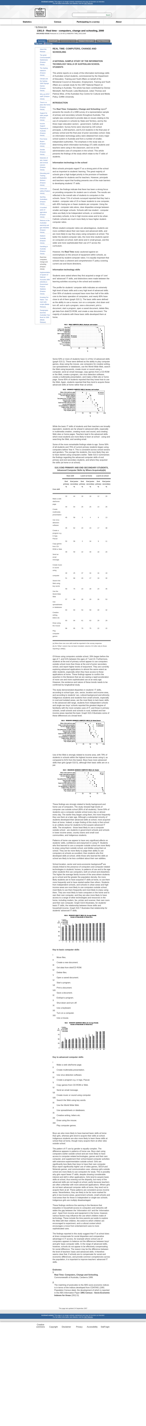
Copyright (53, 1327)
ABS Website (88, 3)
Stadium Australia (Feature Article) (43, 239)
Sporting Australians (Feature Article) (43, 200)
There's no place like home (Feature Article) (45, 106)
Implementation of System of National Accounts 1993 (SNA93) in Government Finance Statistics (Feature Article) (45, 283)
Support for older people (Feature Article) (44, 116)
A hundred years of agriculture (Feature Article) (43, 212)
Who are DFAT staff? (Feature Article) (45, 96)
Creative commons (40, 1326)
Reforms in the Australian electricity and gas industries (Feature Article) (45, 226)
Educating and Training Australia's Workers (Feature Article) (44, 179)
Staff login (105, 1327)
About (119, 22)
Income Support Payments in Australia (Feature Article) (44, 129)
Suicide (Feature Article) (43, 152)
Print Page (48, 43)
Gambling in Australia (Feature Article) (44, 250)
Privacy (79, 1327)
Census (57, 22)
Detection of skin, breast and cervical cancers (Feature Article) (44, 164)
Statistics (27, 22)
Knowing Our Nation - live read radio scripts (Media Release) (44, 302)
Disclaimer (66, 1327)
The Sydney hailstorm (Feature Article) (44, 71)
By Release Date (41, 27)
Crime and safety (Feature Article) (45, 191)
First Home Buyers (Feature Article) (43, 142)
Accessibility (92, 1327)
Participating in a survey (88, 22)
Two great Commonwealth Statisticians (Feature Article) (45, 60)
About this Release (43, 50)
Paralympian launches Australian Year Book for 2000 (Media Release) (45, 316)
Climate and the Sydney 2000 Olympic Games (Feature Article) (44, 85)
